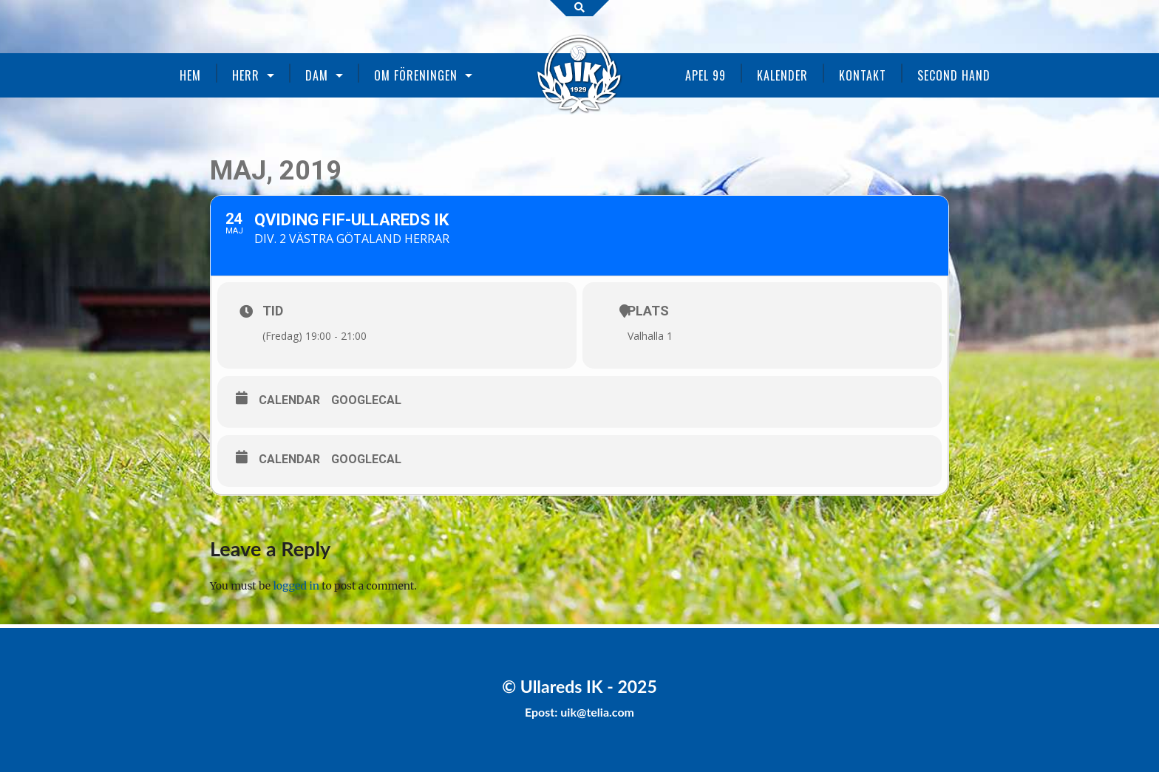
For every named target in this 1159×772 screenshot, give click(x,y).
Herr (245, 75)
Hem (190, 75)
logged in (296, 585)
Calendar (289, 400)
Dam (316, 75)
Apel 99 (705, 75)
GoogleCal (366, 400)
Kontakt (862, 75)
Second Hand (953, 75)
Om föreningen (416, 75)
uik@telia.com (597, 712)
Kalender (782, 75)
